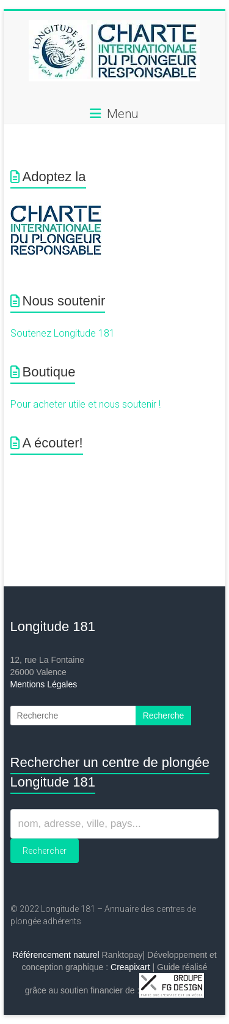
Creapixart (130, 967)
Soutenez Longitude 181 (62, 333)
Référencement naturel (55, 955)
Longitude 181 (52, 626)
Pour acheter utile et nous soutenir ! (85, 404)
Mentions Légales (44, 684)
